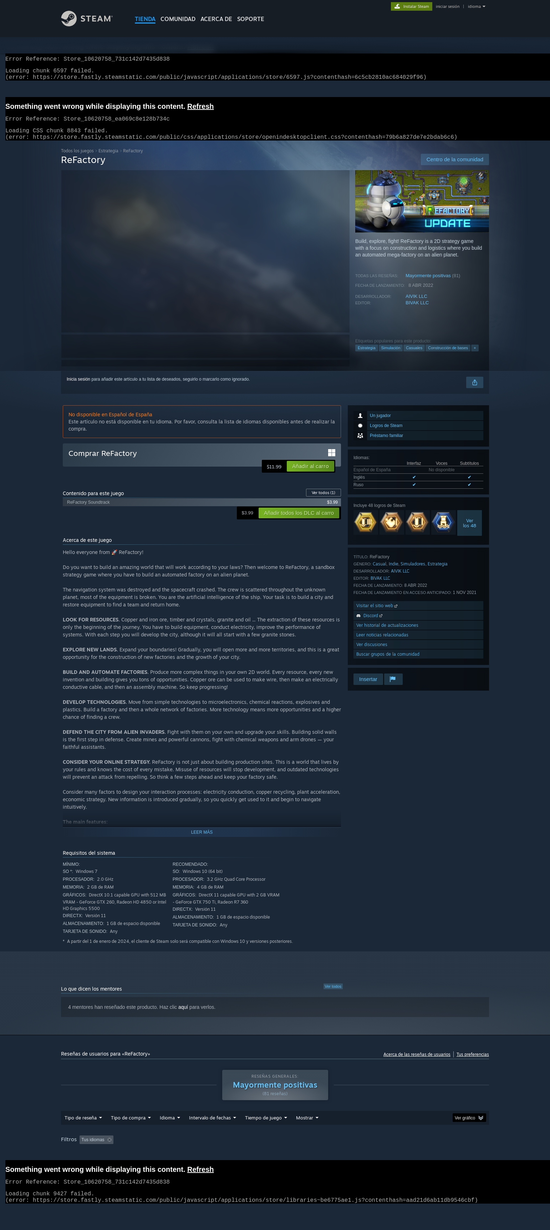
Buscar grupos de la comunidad (387, 662)
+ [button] (475, 356)
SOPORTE (250, 18)
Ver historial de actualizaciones (387, 633)
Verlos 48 (469, 531)
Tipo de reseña (81, 1131)
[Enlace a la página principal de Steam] (92, 24)
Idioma (167, 1131)
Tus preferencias (473, 1063)
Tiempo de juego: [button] (274, 1153)
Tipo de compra (128, 1131)
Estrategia (108, 159)
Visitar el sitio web (377, 614)
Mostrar (304, 1131)
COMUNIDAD (178, 18)
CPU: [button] (447, 1153)
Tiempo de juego (263, 1131)
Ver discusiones (371, 653)
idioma (474, 6)
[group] (275, 1158)
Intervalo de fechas (210, 1131)
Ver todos (323, 501)
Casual (379, 572)
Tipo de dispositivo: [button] (81, 1162)
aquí (183, 1015)
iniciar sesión (447, 6)
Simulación (391, 356)
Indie (393, 572)
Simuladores (413, 572)
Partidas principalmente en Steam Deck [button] (342, 1153)
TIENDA (145, 18)
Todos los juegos (77, 159)
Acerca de (216, 18)
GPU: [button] (471, 1153)
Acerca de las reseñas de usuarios (416, 1063)
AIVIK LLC (416, 305)
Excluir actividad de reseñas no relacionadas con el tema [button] (190, 1153)
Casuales (414, 356)
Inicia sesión (78, 387)
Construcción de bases (448, 356)
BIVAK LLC (417, 311)
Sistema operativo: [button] (411, 1153)
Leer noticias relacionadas (382, 643)
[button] (310, 475)
